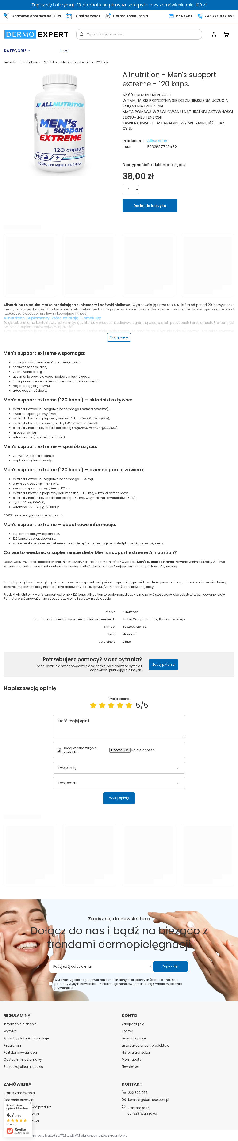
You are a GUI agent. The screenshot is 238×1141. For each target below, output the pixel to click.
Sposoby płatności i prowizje (26, 1038)
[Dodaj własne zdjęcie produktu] (145, 750)
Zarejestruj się (133, 1024)
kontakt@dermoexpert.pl (148, 1100)
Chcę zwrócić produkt (21, 1114)
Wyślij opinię (119, 798)
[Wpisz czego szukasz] (139, 34)
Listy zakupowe (134, 1038)
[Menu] (31, 51)
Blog (64, 51)
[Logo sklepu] (36, 34)
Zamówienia (17, 1084)
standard (130, 634)
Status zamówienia (19, 1093)
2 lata (127, 642)
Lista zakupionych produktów (145, 1045)
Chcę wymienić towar (21, 1121)
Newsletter (130, 1066)
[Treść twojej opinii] (119, 726)
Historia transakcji (136, 1052)
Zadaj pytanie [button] (163, 664)
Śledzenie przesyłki (19, 1100)
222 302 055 (137, 1092)
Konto (129, 1015)
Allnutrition (157, 141)
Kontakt (132, 1084)
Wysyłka (10, 1031)
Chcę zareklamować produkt (27, 1107)
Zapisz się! (170, 966)
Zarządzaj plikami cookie (23, 1066)
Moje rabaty (131, 1059)
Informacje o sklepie (20, 1024)
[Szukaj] (81, 34)
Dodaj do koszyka (149, 205)
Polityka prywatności (20, 1052)
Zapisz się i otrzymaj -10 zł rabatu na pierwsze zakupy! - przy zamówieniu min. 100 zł (119, 5)
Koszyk (127, 1031)
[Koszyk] (226, 34)
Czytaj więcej (119, 337)
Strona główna (29, 62)
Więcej (178, 619)
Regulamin (12, 1045)
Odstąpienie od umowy (23, 1059)
